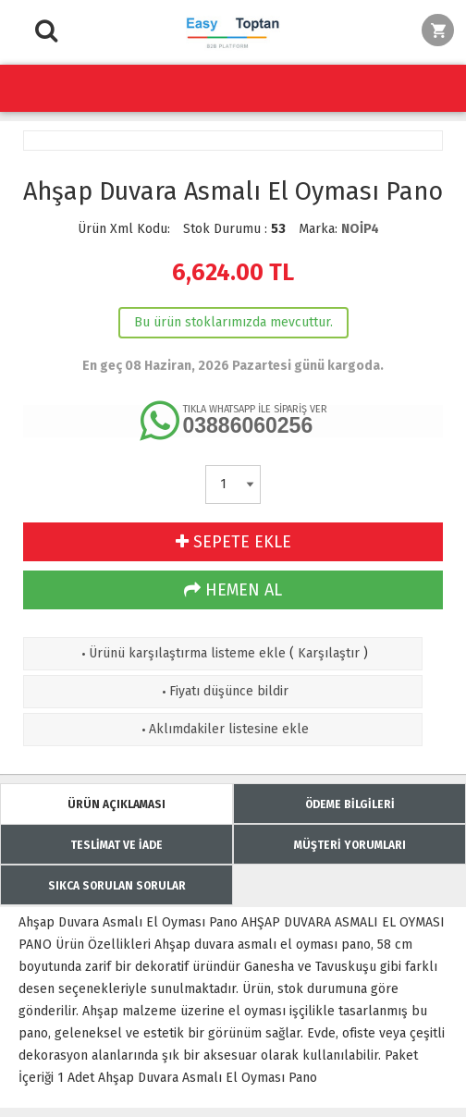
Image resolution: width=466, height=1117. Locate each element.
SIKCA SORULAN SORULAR (117, 885)
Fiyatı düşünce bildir (223, 691)
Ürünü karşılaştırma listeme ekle (182, 653)
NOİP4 (360, 229)
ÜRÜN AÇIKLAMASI (116, 804)
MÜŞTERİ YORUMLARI (350, 845)
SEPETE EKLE (233, 541)
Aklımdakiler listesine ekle (223, 729)
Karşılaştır (329, 653)
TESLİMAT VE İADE (116, 845)
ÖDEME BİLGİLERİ (350, 804)
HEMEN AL (233, 590)
